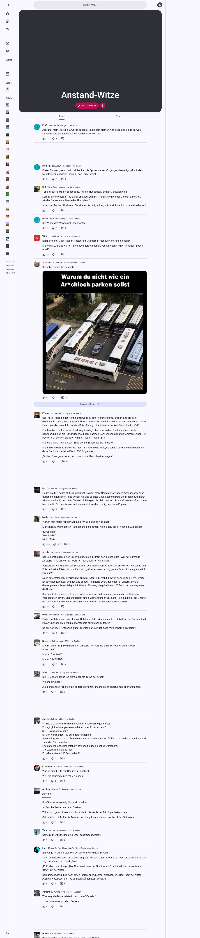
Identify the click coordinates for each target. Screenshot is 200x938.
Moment (59, 166)
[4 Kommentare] (76, 633)
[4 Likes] (57, 906)
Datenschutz (11, 265)
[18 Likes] (58, 138)
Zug (57, 719)
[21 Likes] (58, 210)
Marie (57, 517)
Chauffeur (59, 766)
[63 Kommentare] (78, 461)
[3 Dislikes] (67, 397)
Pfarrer (58, 413)
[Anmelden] (160, 5)
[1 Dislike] (67, 179)
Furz (57, 848)
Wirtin (58, 236)
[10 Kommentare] (77, 397)
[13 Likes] (58, 633)
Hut (56, 187)
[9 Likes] (57, 781)
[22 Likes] (58, 179)
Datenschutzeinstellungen (16, 269)
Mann (57, 218)
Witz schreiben (99, 105)
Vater (57, 830)
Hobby (58, 933)
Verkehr (58, 892)
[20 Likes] (58, 606)
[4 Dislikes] (66, 840)
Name (58, 641)
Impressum (22, 265)
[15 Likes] (58, 228)
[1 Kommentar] (76, 210)
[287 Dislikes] (69, 544)
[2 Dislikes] (67, 210)
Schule (58, 552)
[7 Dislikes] (67, 664)
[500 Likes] (58, 544)
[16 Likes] (58, 254)
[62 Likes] (58, 461)
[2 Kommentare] (76, 138)
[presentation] (49, 189)
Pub (57, 488)
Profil (57, 125)
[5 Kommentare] (75, 883)
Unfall (58, 614)
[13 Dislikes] (68, 461)
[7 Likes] (57, 691)
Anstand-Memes (102, 404)
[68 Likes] (58, 397)
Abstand (59, 789)
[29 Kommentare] (80, 544)
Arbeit (58, 672)
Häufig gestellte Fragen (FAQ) (18, 262)
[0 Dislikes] (67, 138)
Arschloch (60, 262)
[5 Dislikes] (67, 509)
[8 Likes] (57, 758)
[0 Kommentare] (76, 228)
